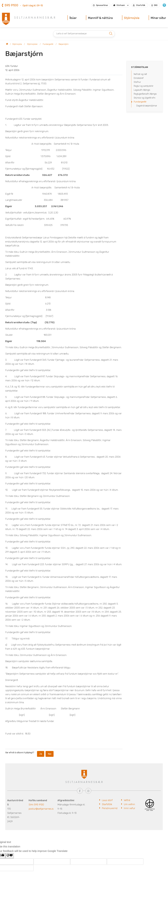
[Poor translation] (9, 855)
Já (40, 753)
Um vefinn (129, 804)
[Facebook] (80, 791)
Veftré (127, 800)
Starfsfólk (107, 804)
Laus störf (107, 800)
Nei (49, 753)
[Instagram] (88, 791)
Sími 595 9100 (36, 804)
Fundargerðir (48, 44)
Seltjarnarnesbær (7, 44)
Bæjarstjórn (64, 44)
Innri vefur (129, 808)
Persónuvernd (109, 808)
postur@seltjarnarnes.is (41, 808)
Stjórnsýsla (17, 44)
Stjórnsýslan (32, 44)
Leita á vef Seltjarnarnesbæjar (71, 33)
